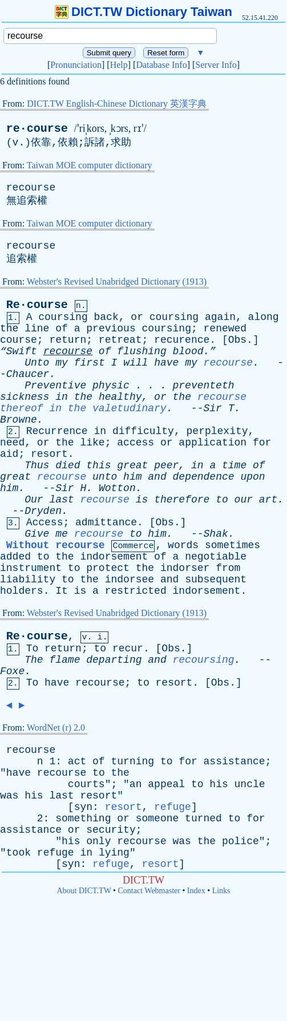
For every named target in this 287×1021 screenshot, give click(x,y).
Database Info (161, 65)
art (268, 499)
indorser (184, 568)
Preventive (55, 385)
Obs (237, 340)
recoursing (204, 660)
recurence (181, 340)
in (61, 397)
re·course (37, 128)
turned (203, 818)
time (234, 465)
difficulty (143, 431)
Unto (37, 362)
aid (9, 454)
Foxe (12, 671)
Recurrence (57, 431)
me (61, 534)
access (135, 442)
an (136, 784)
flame (64, 660)
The (34, 660)
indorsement (114, 556)
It (61, 591)
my (61, 362)
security (110, 830)
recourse (30, 187)
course (18, 340)
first (89, 362)
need (12, 442)
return (67, 340)
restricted (136, 591)
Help (119, 65)
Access (44, 522)
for (262, 442)
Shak (216, 534)
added (15, 556)
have (166, 362)
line (37, 328)
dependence (204, 477)
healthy (120, 397)
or (137, 317)
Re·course (37, 304)
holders (21, 591)
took (18, 852)
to (222, 499)
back (106, 317)
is (142, 499)
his (218, 784)
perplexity (217, 431)
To (32, 648)
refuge (172, 807)
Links (221, 890)
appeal (166, 784)
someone (157, 818)
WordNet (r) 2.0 (56, 727)
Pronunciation (76, 65)
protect (108, 568)
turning (132, 761)
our (244, 499)
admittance (106, 522)
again (220, 317)
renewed (225, 328)
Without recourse (55, 545)
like (92, 442)
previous (110, 328)
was (9, 795)
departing (114, 660)
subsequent (215, 579)
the (9, 328)
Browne (18, 420)
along (263, 317)
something (83, 818)
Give (37, 534)
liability (27, 579)
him (132, 477)
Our (34, 499)
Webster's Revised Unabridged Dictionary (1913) (117, 281)
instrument (31, 568)
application (212, 442)
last (61, 499)
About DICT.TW (83, 890)
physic (111, 385)
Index (196, 890)
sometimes (232, 545)
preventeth (204, 385)
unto (104, 477)
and (157, 477)
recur (127, 648)
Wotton (117, 488)
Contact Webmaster (149, 890)
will (135, 362)
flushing (141, 351)
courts (86, 784)
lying (114, 852)
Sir (212, 408)
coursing (62, 317)
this (98, 465)
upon (252, 477)
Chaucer (28, 374)
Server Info (215, 65)
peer (166, 465)
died (67, 465)
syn (83, 807)
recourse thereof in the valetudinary (123, 402)
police (240, 841)
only (98, 841)
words (183, 545)
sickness (24, 397)
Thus (37, 465)
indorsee (129, 579)
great (132, 465)
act (77, 761)
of (61, 328)
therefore (181, 499)
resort (49, 454)
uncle (250, 784)
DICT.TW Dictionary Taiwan (143, 12)
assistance (234, 761)
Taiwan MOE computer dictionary (89, 165)
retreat (120, 340)
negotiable (215, 556)
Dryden (43, 511)
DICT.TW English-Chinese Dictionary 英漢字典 (117, 103)
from (228, 568)
